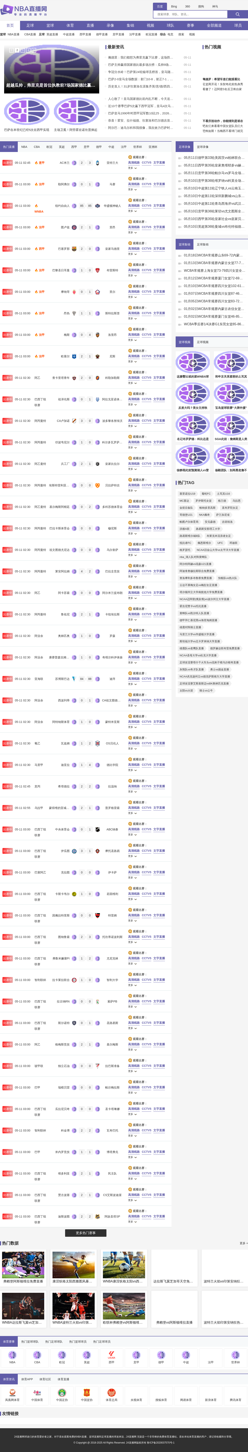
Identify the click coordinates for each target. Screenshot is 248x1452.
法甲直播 (135, 34)
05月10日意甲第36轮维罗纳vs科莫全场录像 (215, 180)
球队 (170, 25)
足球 (30, 25)
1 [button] (11, 50)
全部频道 (214, 25)
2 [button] (17, 50)
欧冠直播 (151, 34)
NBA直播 (13, 34)
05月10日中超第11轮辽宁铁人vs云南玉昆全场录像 (215, 188)
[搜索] (237, 14)
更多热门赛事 (86, 1233)
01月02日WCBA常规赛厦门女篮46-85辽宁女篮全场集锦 (215, 316)
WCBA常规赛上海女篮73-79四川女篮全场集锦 (215, 270)
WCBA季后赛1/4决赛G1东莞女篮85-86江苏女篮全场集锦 (215, 324)
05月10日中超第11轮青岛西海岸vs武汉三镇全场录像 (215, 203)
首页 (10, 25)
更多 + (244, 1243)
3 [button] (22, 50)
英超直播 (52, 34)
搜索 (181, 34)
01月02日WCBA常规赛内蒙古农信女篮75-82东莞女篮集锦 (215, 309)
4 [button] (28, 50)
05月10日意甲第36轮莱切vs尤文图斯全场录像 (215, 211)
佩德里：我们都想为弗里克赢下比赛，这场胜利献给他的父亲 (141, 57)
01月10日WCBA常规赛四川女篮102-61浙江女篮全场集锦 (215, 286)
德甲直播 (102, 34)
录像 (110, 25)
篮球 (50, 25)
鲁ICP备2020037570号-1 (160, 1442)
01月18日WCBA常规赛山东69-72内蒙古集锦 (215, 255)
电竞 (170, 34)
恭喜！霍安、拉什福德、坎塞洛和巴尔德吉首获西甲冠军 (141, 120)
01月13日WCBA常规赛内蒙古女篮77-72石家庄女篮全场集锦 (215, 263)
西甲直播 (85, 34)
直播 (90, 25)
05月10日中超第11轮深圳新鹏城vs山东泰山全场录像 (215, 196)
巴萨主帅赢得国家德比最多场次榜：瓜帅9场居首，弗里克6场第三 (141, 64)
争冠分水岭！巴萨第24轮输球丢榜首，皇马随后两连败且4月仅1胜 (141, 72)
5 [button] (34, 50)
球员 (238, 25)
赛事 (190, 25)
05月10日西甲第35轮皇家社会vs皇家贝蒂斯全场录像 (215, 219)
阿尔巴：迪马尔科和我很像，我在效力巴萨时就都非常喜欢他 (141, 127)
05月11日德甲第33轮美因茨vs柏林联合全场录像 (215, 157)
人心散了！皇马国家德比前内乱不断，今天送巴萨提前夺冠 (141, 98)
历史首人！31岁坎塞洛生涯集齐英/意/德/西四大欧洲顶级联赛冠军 (141, 86)
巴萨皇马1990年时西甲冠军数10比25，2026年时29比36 (141, 113)
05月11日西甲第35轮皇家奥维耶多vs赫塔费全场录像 (215, 165)
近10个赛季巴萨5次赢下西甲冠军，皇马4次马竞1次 (141, 106)
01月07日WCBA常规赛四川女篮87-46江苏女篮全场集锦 (215, 293)
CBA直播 (30, 34)
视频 (150, 25)
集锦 (130, 25)
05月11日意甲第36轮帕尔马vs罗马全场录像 (215, 173)
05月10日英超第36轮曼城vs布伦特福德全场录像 (215, 226)
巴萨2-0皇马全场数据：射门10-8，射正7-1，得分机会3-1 (141, 79)
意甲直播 (118, 34)
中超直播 (69, 34)
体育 (70, 25)
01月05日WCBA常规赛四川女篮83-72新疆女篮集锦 (215, 301)
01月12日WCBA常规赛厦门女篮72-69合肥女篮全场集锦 (215, 278)
